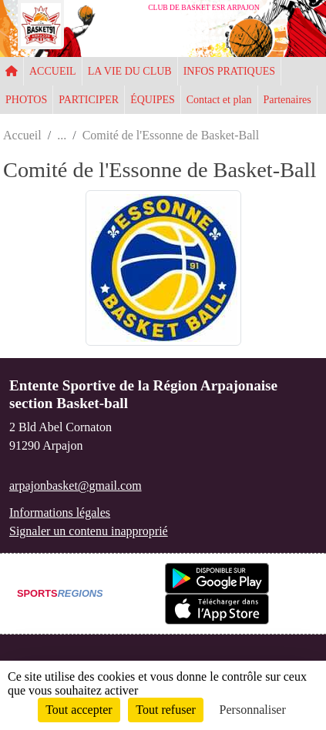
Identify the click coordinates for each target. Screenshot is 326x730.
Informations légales (59, 512)
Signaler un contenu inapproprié (88, 530)
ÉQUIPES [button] (152, 99)
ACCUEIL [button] (52, 71)
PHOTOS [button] (26, 99)
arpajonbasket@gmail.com (75, 485)
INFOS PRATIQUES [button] (229, 71)
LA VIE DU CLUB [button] (130, 71)
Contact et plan (219, 99)
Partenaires (287, 99)
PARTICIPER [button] (89, 99)
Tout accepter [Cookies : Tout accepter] (78, 709)
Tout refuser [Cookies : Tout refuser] (166, 709)
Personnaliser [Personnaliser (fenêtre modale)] (253, 709)
